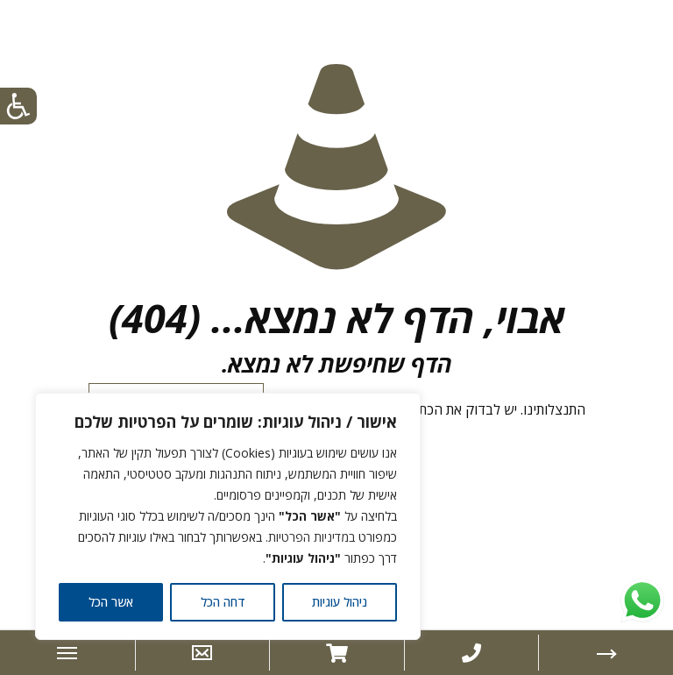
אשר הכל (111, 601)
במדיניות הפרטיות (311, 537)
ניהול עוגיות (339, 601)
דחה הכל (223, 601)
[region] (228, 516)
